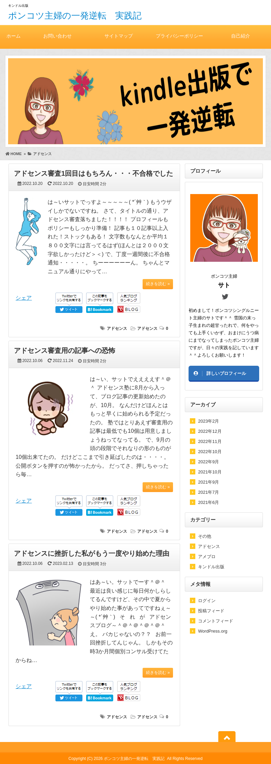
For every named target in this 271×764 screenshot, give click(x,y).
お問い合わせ (57, 35)
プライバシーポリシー (179, 35)
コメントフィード (215, 620)
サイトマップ (118, 35)
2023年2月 (208, 421)
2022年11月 (209, 441)
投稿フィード (211, 610)
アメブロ (207, 556)
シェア (24, 298)
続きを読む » (158, 283)
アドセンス (117, 328)
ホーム (13, 35)
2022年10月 (209, 451)
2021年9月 (208, 482)
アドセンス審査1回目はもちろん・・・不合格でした (93, 173)
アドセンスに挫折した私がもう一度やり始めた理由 (91, 553)
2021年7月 (208, 492)
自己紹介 (240, 35)
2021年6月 (208, 502)
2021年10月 (209, 471)
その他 (204, 536)
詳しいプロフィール (226, 373)
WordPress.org (212, 631)
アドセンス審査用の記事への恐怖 (64, 350)
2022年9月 (208, 461)
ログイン (207, 600)
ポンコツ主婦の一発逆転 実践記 (75, 15)
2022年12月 (209, 431)
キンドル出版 (211, 566)
